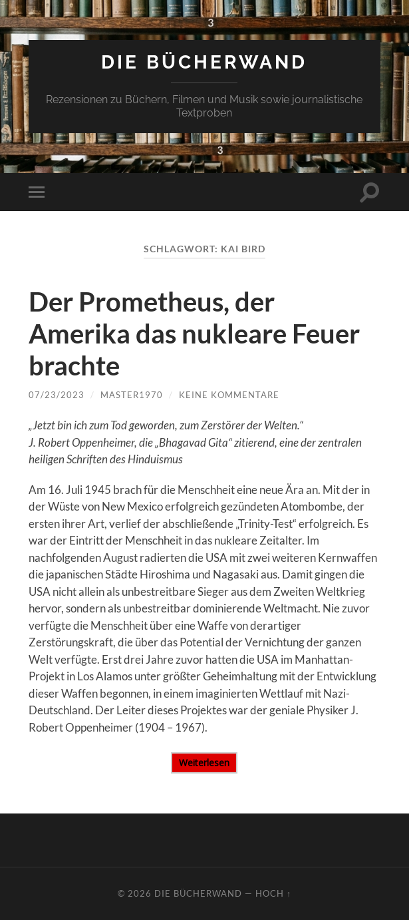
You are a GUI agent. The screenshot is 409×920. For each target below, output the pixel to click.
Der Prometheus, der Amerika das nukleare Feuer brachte (194, 333)
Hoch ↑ (273, 893)
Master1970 (131, 394)
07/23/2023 (56, 394)
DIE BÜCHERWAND (204, 62)
